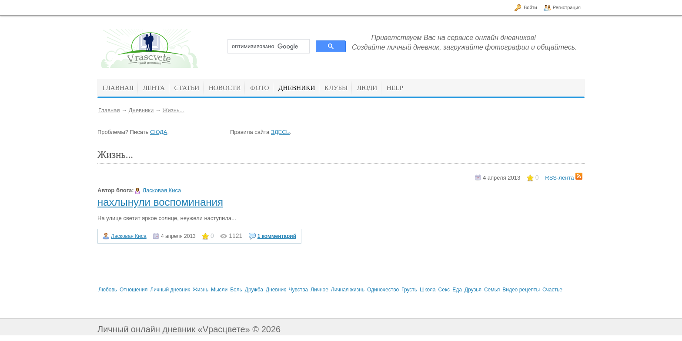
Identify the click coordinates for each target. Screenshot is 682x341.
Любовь (107, 290)
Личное (319, 290)
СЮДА (158, 132)
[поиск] (268, 46)
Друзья (473, 290)
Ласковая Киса (162, 190)
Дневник (276, 290)
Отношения (133, 290)
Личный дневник (170, 290)
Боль (236, 290)
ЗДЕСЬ (280, 132)
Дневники (141, 110)
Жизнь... (173, 110)
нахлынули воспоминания (160, 202)
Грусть (409, 290)
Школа (427, 290)
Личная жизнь (347, 290)
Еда (457, 290)
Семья (492, 290)
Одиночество (383, 290)
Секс (444, 290)
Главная (109, 110)
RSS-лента (563, 177)
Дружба (254, 290)
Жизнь (200, 290)
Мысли (219, 290)
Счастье (552, 290)
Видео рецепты (521, 290)
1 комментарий (276, 236)
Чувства (298, 290)
